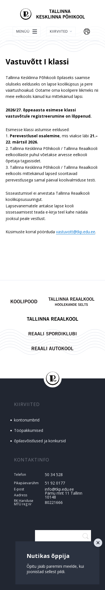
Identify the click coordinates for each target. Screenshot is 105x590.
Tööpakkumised (28, 430)
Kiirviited (61, 31)
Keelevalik (86, 31)
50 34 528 (54, 474)
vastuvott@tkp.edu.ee (75, 231)
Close (98, 543)
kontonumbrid (26, 420)
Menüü (23, 31)
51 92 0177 (55, 483)
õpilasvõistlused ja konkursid (40, 440)
